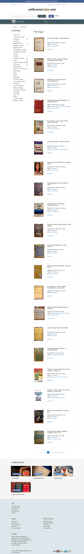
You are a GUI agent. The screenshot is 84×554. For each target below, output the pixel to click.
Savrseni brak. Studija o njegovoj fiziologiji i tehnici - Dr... (57, 431)
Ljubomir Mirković (55, 87)
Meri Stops (53, 335)
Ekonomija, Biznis (18, 47)
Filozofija (15, 56)
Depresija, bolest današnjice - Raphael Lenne (58, 163)
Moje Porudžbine (16, 524)
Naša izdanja (16, 71)
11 (63, 452)
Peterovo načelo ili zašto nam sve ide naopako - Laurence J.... (58, 369)
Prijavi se (51, 4)
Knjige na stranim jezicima (20, 62)
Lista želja (14, 526)
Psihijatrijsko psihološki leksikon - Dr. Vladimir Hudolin (58, 101)
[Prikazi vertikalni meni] (14, 21)
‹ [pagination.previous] (39, 452)
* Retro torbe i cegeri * (19, 37)
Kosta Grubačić (55, 46)
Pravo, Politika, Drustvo (19, 81)
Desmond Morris (55, 149)
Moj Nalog (14, 521)
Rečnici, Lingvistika (18, 85)
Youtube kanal (47, 528)
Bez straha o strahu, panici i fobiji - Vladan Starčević (57, 121)
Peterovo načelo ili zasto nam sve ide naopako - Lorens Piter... (58, 390)
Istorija (15, 60)
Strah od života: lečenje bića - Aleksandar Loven (56, 204)
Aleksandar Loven (55, 211)
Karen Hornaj (54, 253)
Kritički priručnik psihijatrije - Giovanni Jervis (59, 266)
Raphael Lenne (55, 170)
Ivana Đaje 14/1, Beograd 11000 (21, 538)
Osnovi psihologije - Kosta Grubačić (58, 38)
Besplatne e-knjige (48, 523)
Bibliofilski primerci (18, 43)
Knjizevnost (16, 64)
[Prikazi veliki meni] (45, 21)
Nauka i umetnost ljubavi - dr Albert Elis (58, 411)
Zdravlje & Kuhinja (18, 100)
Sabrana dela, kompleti (19, 90)
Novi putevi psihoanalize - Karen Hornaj (57, 245)
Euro (64, 4)
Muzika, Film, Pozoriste (19, 68)
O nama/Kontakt (16, 507)
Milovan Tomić (54, 191)
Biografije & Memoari (18, 45)
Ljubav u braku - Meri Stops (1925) (57, 328)
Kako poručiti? (15, 511)
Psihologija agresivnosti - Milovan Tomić (57, 183)
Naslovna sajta (15, 506)
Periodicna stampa (18, 79)
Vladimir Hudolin (55, 108)
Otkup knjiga (46, 526)
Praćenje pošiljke (16, 528)
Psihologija (16, 83)
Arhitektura (16, 41)
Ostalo (15, 75)
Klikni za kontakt (23, 541)
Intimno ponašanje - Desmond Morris (58, 141)
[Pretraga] (42, 16)
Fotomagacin (46, 524)
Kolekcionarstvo (17, 66)
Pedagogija (16, 77)
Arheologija (16, 39)
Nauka (15, 73)
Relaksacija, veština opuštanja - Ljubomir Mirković (56, 80)
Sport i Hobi (16, 94)
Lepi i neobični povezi (18, 494)
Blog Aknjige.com (47, 521)
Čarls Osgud (54, 66)
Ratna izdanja (58, 478)
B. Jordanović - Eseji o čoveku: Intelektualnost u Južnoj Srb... (56, 287)
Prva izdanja (15, 478)
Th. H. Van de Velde (56, 439)
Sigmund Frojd (54, 315)
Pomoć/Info (15, 509)
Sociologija (16, 92)
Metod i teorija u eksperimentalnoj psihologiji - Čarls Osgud (57, 59)
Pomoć (59, 4)
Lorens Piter (54, 397)
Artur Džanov (54, 232)
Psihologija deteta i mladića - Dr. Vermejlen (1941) (57, 349)
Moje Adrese (15, 523)
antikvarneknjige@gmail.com (24, 540)
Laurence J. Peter (55, 377)
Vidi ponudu (17, 474)
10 (61, 452)
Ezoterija (15, 54)
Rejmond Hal (63, 377)
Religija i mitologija (18, 88)
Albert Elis (53, 418)
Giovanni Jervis (55, 273)
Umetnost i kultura (18, 98)
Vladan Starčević (55, 128)
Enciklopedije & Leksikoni (20, 49)
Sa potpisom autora (38, 478)
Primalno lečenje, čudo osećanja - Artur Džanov (59, 225)
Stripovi (15, 96)
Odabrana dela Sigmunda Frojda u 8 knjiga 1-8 (58, 307)
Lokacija (14, 4)
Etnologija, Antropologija (19, 51)
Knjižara (14, 513)
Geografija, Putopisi (18, 58)
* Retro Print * (17, 35)
